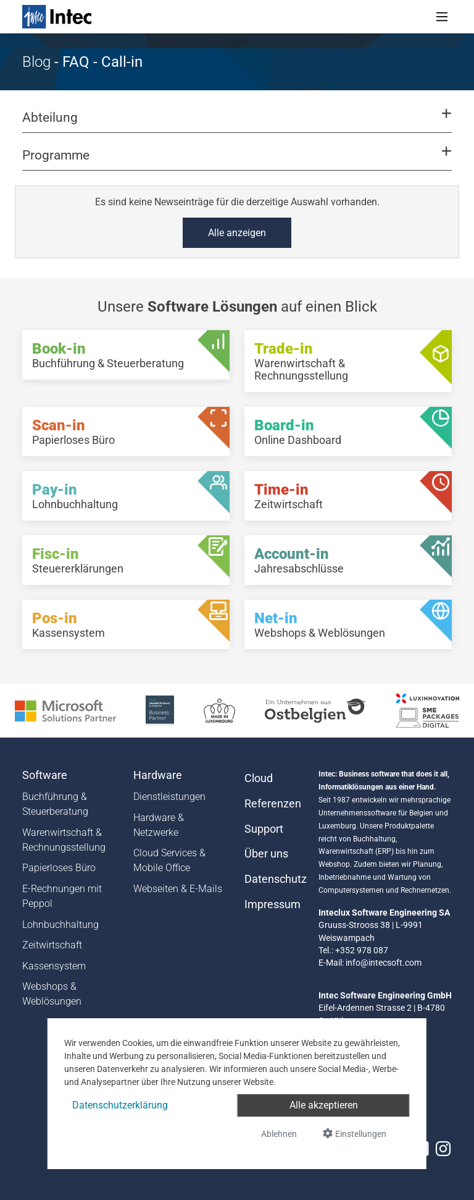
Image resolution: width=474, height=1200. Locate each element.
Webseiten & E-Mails (177, 889)
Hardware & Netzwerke (158, 825)
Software (44, 775)
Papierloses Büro (59, 868)
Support (263, 829)
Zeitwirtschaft (52, 945)
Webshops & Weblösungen (51, 994)
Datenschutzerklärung (120, 1105)
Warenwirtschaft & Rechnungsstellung (64, 840)
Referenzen (272, 804)
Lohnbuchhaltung (60, 924)
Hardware (157, 775)
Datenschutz (274, 879)
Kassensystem (54, 966)
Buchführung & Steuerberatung (55, 804)
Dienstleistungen (169, 796)
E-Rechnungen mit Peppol (62, 896)
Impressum (272, 904)
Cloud (258, 778)
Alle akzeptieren (323, 1105)
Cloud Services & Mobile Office (169, 860)
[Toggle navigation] (442, 17)
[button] (237, 123)
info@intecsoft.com (384, 963)
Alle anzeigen (237, 233)
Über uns (266, 854)
